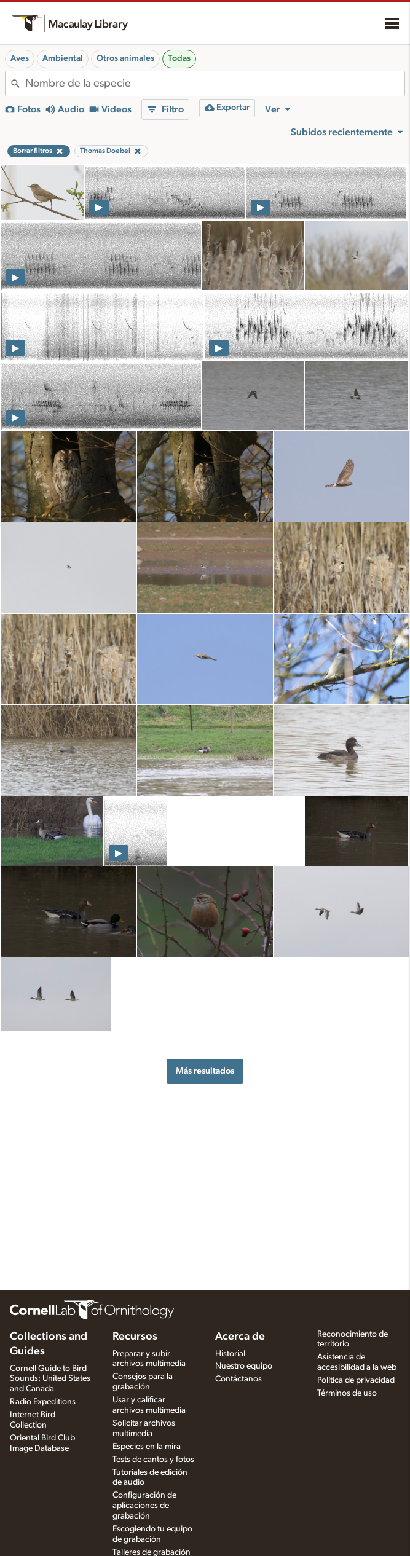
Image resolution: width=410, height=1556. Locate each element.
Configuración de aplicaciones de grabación (144, 1505)
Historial (230, 1354)
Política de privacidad (356, 1380)
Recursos (134, 1336)
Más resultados (205, 1070)
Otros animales (125, 58)
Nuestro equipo (243, 1366)
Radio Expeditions (43, 1401)
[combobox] (214, 83)
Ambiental (62, 58)
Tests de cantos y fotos (153, 1459)
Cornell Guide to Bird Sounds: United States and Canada (50, 1379)
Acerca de (240, 1336)
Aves (19, 58)
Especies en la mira (146, 1446)
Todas (179, 58)
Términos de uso (347, 1393)
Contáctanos (238, 1379)
